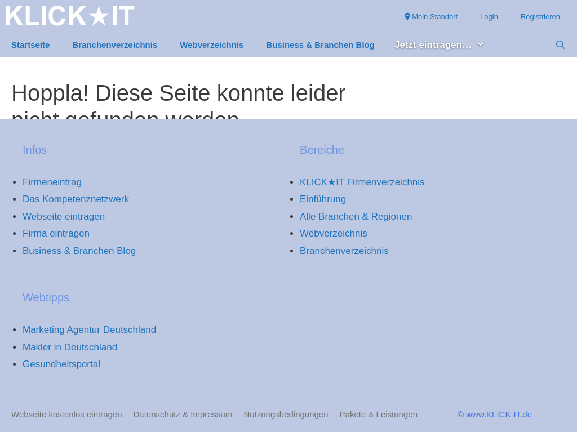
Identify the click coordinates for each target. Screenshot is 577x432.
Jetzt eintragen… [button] (445, 45)
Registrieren (540, 16)
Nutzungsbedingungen (285, 414)
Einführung (323, 199)
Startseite (30, 45)
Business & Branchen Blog (320, 45)
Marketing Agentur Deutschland (89, 329)
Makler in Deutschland (70, 347)
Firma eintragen (56, 233)
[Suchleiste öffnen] (560, 45)
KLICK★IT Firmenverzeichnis (362, 182)
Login (489, 16)
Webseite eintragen (64, 216)
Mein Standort (431, 16)
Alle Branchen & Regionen (356, 216)
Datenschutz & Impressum (183, 414)
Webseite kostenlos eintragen (66, 414)
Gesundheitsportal (61, 364)
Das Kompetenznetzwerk (76, 199)
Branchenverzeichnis (114, 45)
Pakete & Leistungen (379, 414)
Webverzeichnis (211, 45)
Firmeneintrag (52, 182)
